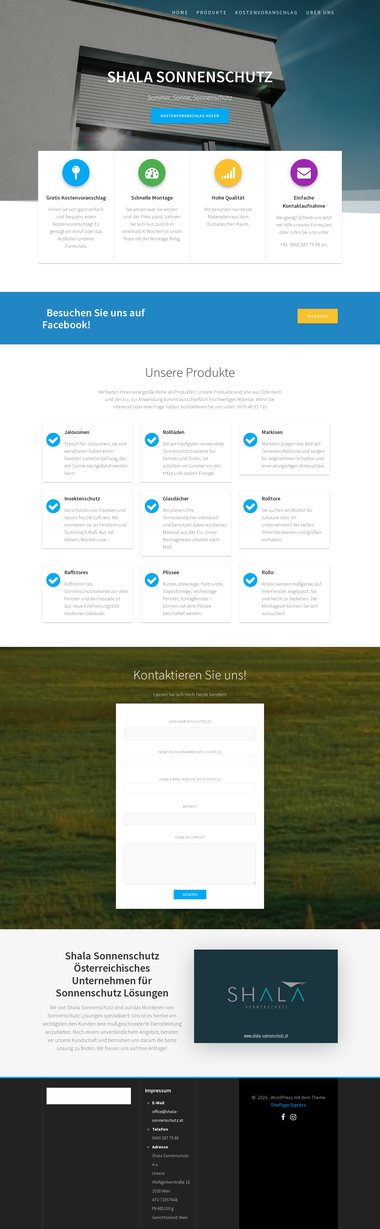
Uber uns (320, 12)
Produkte (211, 12)
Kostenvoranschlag (266, 12)
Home (180, 12)
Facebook (317, 316)
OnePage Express (288, 1105)
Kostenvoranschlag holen (190, 115)
